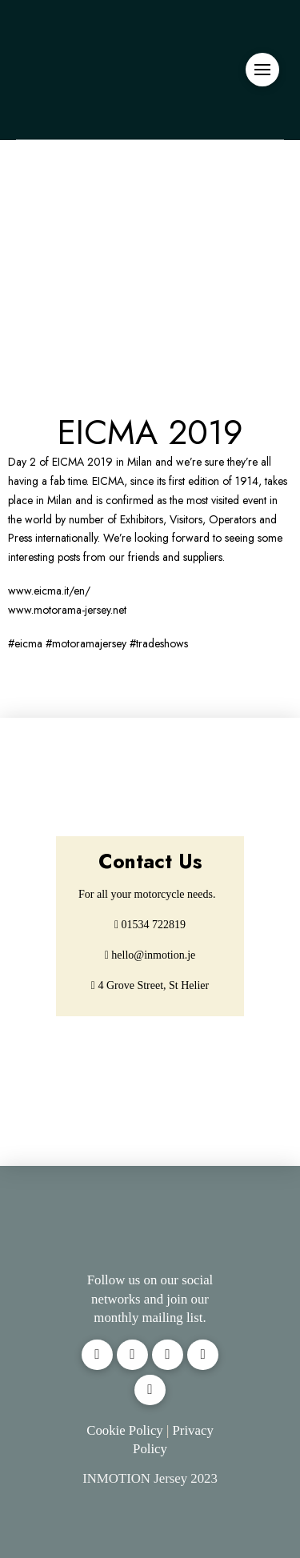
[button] (262, 69)
